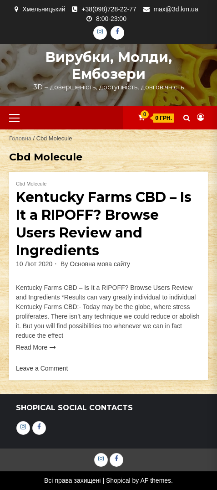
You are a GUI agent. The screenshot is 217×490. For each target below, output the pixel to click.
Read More (31, 347)
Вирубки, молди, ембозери (108, 66)
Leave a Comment (42, 368)
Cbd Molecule (31, 183)
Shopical (118, 480)
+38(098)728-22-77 (108, 9)
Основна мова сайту (100, 264)
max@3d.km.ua (175, 9)
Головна (20, 138)
